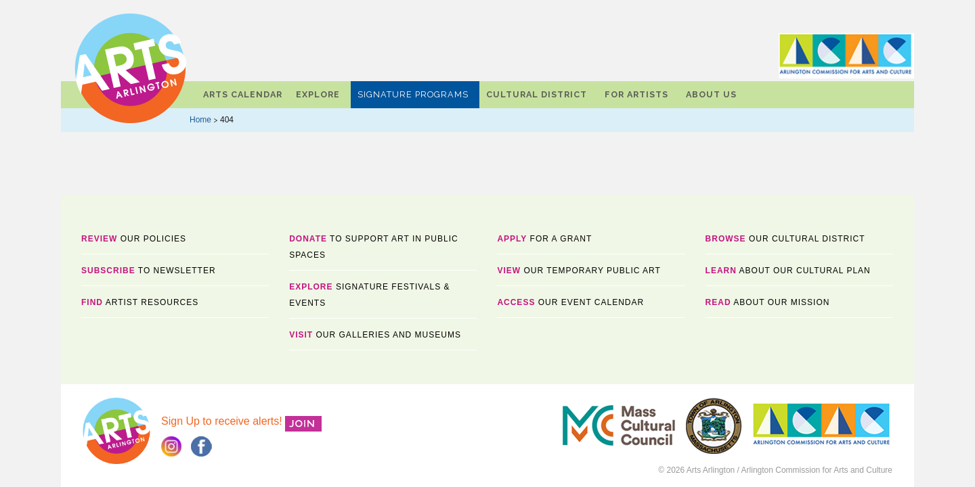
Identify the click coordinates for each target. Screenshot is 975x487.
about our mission (768, 302)
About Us (711, 94)
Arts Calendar (242, 94)
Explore (318, 94)
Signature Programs (413, 94)
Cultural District (536, 94)
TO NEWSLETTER (148, 270)
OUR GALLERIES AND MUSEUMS (375, 335)
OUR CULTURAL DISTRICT (785, 239)
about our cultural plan (788, 270)
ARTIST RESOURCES (139, 302)
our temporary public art (579, 270)
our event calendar (570, 302)
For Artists (636, 94)
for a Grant (544, 239)
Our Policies (133, 239)
